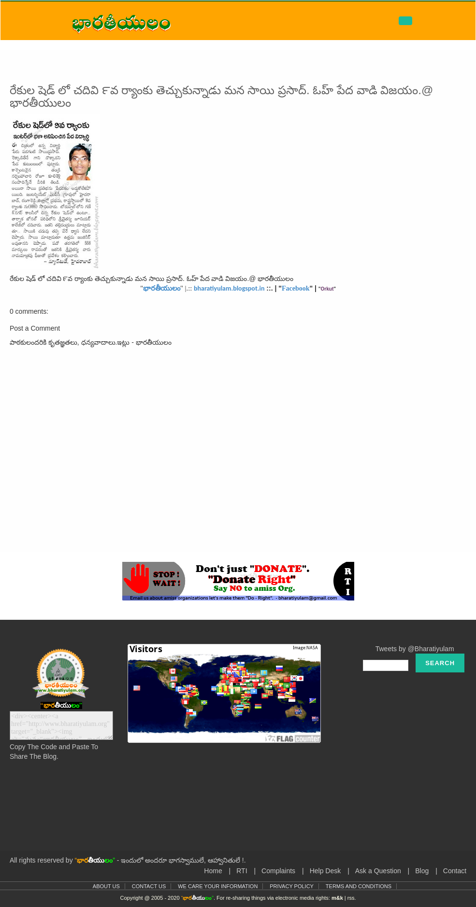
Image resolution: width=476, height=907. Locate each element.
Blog (422, 871)
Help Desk (325, 871)
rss (351, 898)
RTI (241, 871)
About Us (106, 886)
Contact (454, 871)
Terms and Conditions (358, 886)
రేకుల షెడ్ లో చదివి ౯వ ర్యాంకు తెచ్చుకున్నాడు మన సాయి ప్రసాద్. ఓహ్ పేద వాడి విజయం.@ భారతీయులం (221, 96)
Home (213, 871)
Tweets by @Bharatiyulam (414, 649)
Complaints (278, 871)
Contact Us (149, 886)
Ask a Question (378, 871)
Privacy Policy (292, 886)
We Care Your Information (218, 886)
